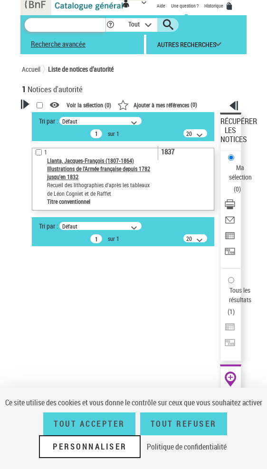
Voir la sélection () (89, 105)
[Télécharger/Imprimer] (230, 207)
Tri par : (48, 120)
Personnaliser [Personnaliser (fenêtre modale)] (90, 446)
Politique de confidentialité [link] (187, 446)
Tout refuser (184, 424)
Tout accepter (89, 424)
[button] (110, 25)
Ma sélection (240, 172)
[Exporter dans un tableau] (230, 238)
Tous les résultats (240, 295)
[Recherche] (65, 25)
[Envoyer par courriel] (230, 223)
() (157, 104)
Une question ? (185, 5)
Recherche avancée (58, 43)
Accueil (31, 69)
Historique (214, 5)
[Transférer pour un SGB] (230, 254)
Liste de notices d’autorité (81, 69)
